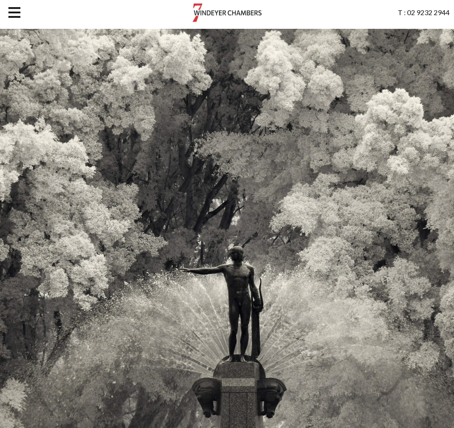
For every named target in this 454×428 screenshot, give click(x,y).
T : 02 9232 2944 (424, 11)
